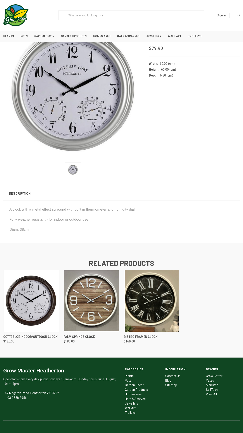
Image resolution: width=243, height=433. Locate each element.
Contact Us (172, 374)
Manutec (212, 384)
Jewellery (153, 36)
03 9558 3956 (17, 396)
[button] (121, 192)
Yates (210, 379)
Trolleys (195, 36)
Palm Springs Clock (79, 335)
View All (211, 393)
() (236, 15)
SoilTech (212, 388)
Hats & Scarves (128, 36)
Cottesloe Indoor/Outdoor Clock (30, 335)
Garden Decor (44, 36)
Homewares (101, 36)
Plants (8, 36)
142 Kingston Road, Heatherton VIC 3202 (31, 391)
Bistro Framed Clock (140, 335)
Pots (24, 36)
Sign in (221, 15)
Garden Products (74, 36)
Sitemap (171, 384)
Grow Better (214, 374)
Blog (168, 379)
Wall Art (174, 36)
